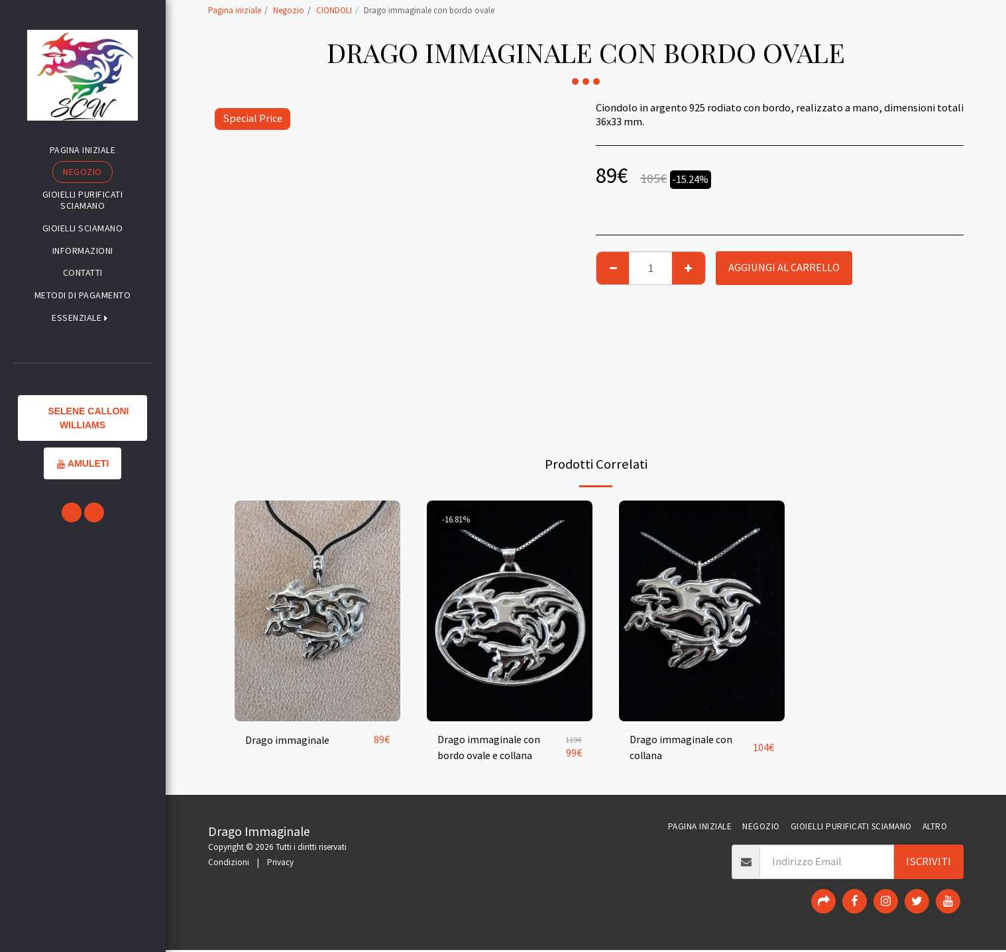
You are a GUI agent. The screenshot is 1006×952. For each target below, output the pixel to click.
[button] (82, 318)
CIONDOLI (334, 10)
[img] (317, 611)
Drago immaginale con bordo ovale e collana (489, 748)
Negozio (288, 10)
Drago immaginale (287, 739)
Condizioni (228, 864)
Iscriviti (928, 863)
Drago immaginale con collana (681, 748)
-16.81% (458, 519)
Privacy (280, 864)
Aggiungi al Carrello (784, 267)
